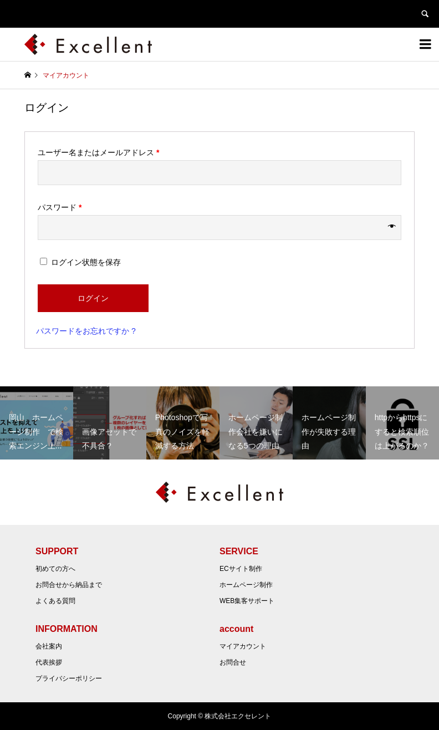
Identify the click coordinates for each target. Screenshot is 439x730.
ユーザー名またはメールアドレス (98, 152)
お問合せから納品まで (68, 585)
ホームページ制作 (246, 585)
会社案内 (48, 646)
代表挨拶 (48, 662)
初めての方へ (55, 569)
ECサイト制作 (241, 569)
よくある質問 (55, 601)
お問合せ (233, 662)
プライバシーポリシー (68, 678)
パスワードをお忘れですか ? (86, 330)
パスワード (59, 207)
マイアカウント (243, 646)
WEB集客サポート (247, 601)
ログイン (93, 298)
